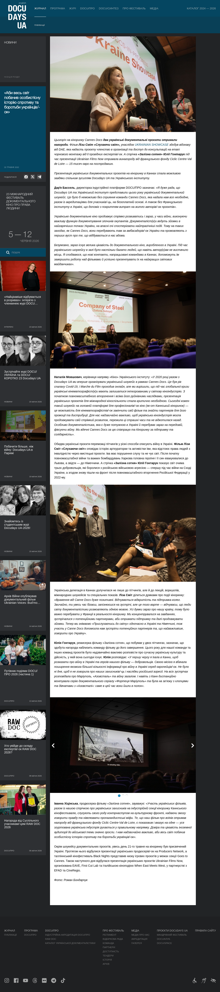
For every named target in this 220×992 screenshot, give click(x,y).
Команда (108, 943)
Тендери (108, 955)
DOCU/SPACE (164, 943)
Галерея (136, 943)
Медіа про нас (140, 935)
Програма (57, 8)
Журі (72, 8)
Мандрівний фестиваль (172, 935)
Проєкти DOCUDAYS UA (172, 930)
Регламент (109, 935)
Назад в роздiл (12, 77)
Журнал (40, 8)
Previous (53, 745)
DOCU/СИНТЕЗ (109, 8)
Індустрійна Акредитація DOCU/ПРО (67, 935)
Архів (106, 964)
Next (193, 745)
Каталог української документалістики (70, 943)
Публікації (39, 25)
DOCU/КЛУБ (163, 939)
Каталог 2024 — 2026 (201, 8)
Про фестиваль (134, 8)
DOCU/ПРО (87, 8)
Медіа (154, 8)
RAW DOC (50, 939)
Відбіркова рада (113, 939)
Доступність (111, 951)
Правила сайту (205, 930)
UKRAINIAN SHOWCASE (152, 144)
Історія (107, 960)
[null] (26, 177)
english (22, 3)
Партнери (109, 947)
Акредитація (139, 939)
